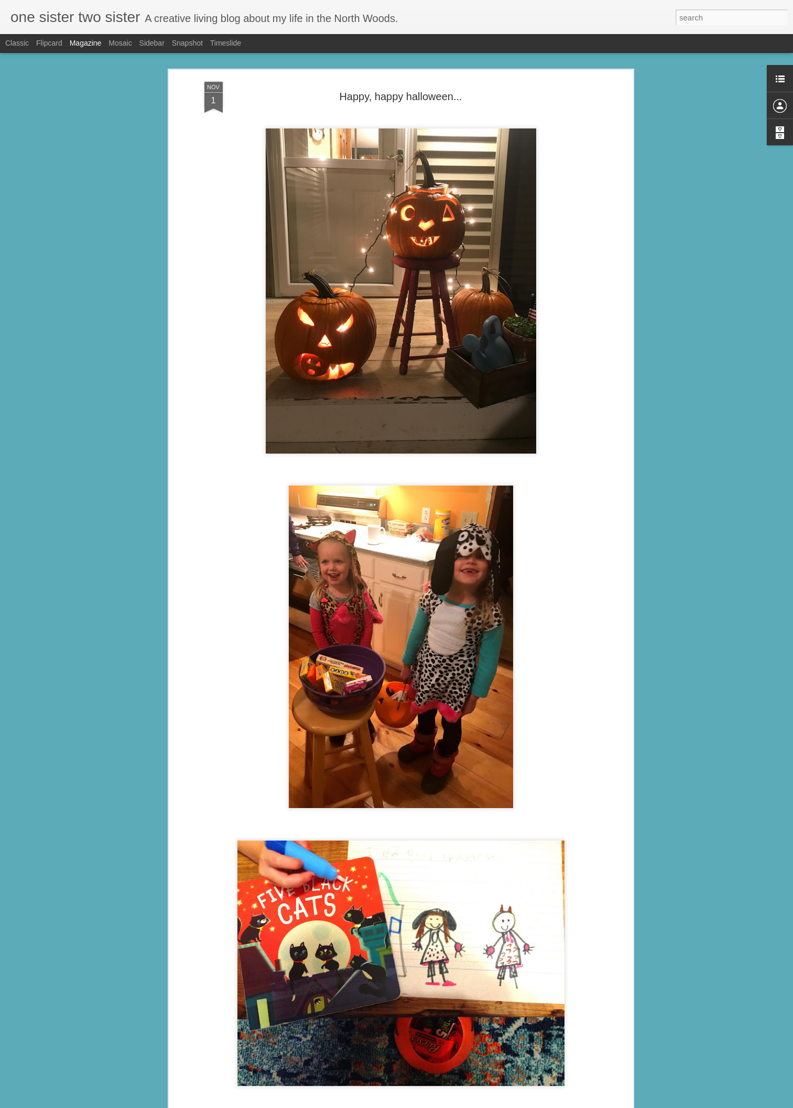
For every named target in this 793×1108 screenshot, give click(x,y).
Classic (17, 43)
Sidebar (152, 43)
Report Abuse (459, 1102)
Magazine (86, 43)
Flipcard (49, 43)
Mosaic (120, 43)
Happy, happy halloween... (400, 68)
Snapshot (187, 43)
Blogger (429, 1102)
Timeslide (225, 43)
